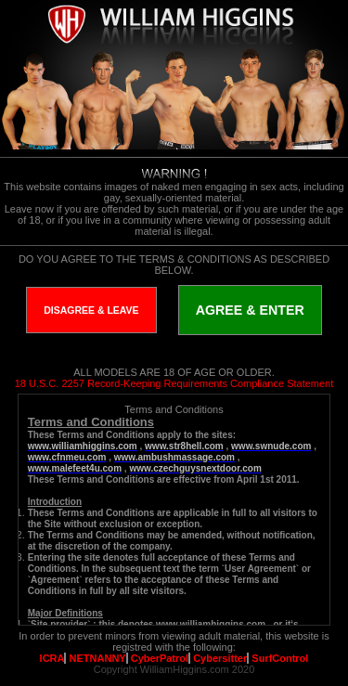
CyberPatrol (159, 658)
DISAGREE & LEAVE (91, 310)
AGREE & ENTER (250, 310)
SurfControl (279, 658)
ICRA (52, 658)
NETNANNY (98, 658)
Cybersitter (220, 658)
